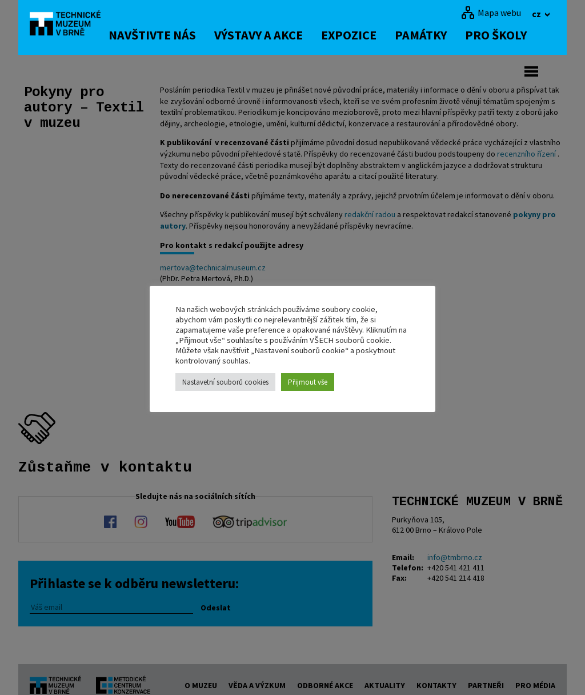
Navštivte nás (169, 35)
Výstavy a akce (275, 35)
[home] (72, 25)
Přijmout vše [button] (307, 382)
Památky (438, 35)
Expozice (366, 35)
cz (537, 13)
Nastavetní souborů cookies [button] (225, 382)
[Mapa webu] (491, 12)
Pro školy (513, 35)
